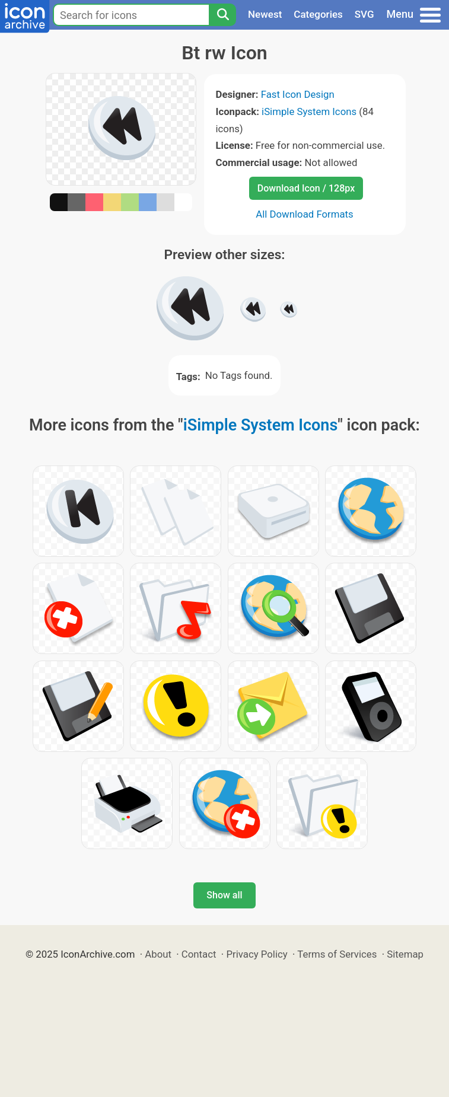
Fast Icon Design (298, 94)
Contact (198, 954)
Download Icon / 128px (306, 188)
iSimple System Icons (309, 111)
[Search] (222, 15)
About (158, 954)
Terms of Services (337, 954)
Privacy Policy (256, 954)
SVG (364, 14)
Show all (224, 895)
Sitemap (405, 954)
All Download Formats (305, 214)
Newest (265, 14)
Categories (318, 14)
